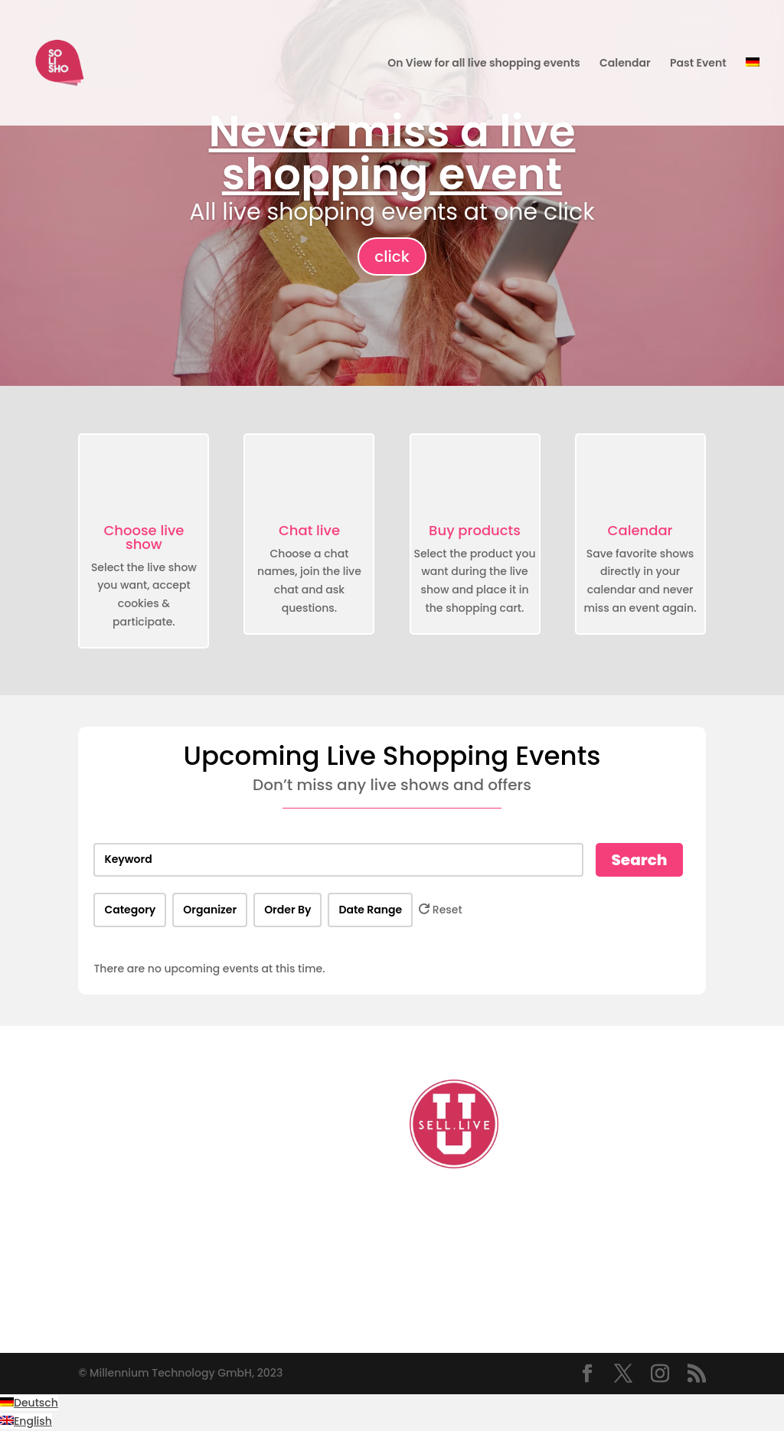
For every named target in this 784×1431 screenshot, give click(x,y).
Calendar (625, 63)
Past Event (698, 63)
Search (639, 860)
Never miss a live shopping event (392, 152)
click (392, 256)
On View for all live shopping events (483, 63)
